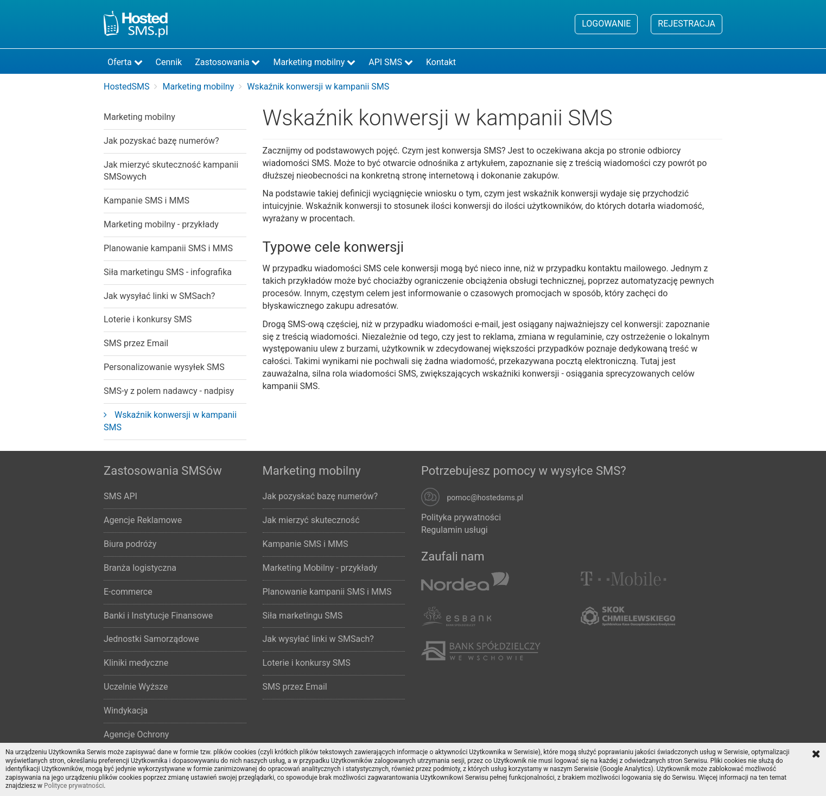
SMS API (120, 496)
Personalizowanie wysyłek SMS (164, 367)
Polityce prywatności (74, 785)
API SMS (390, 62)
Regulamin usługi (454, 530)
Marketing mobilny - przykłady (161, 224)
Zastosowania (227, 62)
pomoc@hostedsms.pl (485, 498)
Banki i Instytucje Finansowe (158, 615)
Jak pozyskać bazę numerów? (161, 141)
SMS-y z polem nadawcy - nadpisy (169, 391)
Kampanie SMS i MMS (146, 200)
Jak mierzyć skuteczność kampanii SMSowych (171, 171)
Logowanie (606, 23)
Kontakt (441, 62)
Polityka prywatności (461, 517)
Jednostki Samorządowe (151, 639)
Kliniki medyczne (136, 663)
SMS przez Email (136, 343)
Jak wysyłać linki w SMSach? (159, 296)
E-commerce (128, 592)
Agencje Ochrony (136, 734)
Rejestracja (686, 23)
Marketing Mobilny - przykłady (320, 568)
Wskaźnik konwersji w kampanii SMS (170, 421)
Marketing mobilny (314, 62)
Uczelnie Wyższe (136, 687)
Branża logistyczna (140, 568)
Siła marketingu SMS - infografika (168, 272)
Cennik (169, 62)
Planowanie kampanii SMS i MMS (168, 248)
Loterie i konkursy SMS (148, 319)
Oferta (125, 62)
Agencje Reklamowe (143, 520)
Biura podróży (130, 544)
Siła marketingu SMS (303, 615)
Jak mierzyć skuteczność (311, 520)
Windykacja (126, 710)
